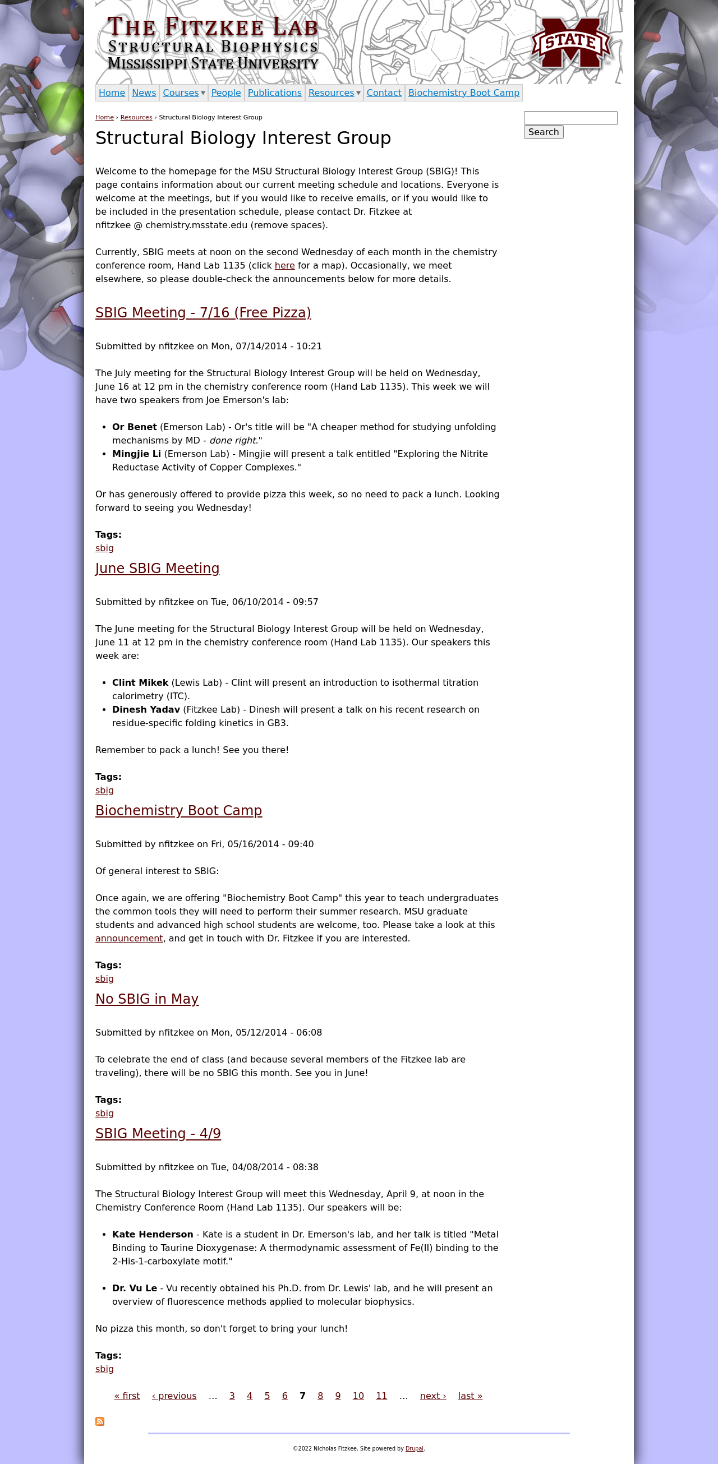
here (285, 265)
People (226, 92)
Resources (137, 117)
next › (433, 1396)
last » (470, 1396)
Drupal (415, 1448)
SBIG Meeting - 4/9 (158, 1134)
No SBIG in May (147, 999)
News (144, 92)
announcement (129, 938)
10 (358, 1396)
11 (381, 1396)
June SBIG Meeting (157, 568)
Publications (275, 92)
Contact (384, 92)
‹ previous (174, 1396)
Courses (181, 92)
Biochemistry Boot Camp (179, 811)
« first (127, 1396)
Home (104, 117)
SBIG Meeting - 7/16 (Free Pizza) (203, 313)
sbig (104, 548)
